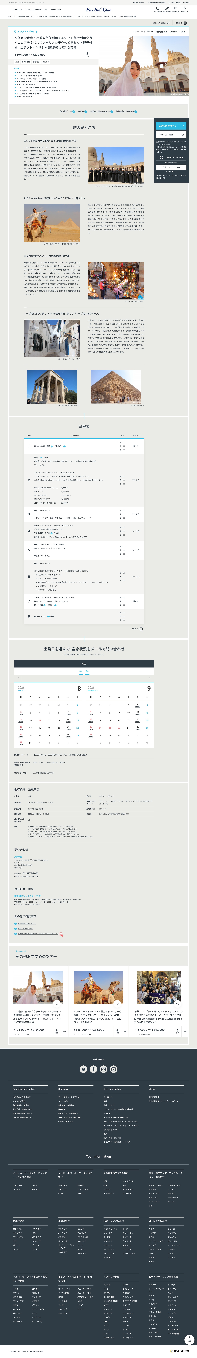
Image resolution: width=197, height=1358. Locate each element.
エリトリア (108, 1309)
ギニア (106, 1326)
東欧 (105, 1101)
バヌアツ (80, 1309)
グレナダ (171, 1285)
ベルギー (171, 1249)
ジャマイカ (172, 1301)
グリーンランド (129, 1253)
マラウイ (126, 1285)
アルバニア (81, 1233)
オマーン (16, 1293)
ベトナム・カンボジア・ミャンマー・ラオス (121, 1126)
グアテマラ (172, 1289)
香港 (105, 1185)
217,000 (137, 722)
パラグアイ (36, 1237)
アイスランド (109, 1253)
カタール (16, 1317)
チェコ (80, 1245)
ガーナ (106, 1322)
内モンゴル (153, 1198)
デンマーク (127, 1237)
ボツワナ (107, 1293)
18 (138, 719)
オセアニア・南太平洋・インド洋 (117, 1142)
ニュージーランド (84, 1293)
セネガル (126, 1309)
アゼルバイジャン (110, 1229)
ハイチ (170, 1293)
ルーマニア (81, 1249)
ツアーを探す (17, 9)
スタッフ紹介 (56, 9)
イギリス (152, 1257)
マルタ (151, 1229)
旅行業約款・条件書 (21, 1105)
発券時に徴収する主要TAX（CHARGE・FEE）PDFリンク (38, 933)
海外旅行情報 (154, 1097)
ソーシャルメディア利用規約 (69, 1118)
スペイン (152, 1253)
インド (61, 1193)
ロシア (125, 1229)
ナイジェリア (128, 1297)
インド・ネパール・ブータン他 (116, 1118)
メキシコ (171, 1309)
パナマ (170, 1317)
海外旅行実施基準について (23, 1118)
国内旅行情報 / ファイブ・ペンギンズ (163, 1101)
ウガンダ (126, 1326)
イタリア (152, 1233)
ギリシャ (35, 1305)
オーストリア (63, 1241)
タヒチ (80, 1301)
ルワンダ (126, 1305)
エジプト (16, 1305)
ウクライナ (127, 1241)
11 (138, 712)
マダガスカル (109, 1338)
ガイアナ (16, 1249)
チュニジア (36, 1297)
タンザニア (127, 1317)
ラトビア (107, 1237)
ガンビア (107, 1317)
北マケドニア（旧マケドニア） (66, 1247)
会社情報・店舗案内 (66, 1105)
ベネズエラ (36, 1229)
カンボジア (17, 1189)
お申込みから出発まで (22, 1097)
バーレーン (17, 1313)
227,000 (20, 722)
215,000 (20, 714)
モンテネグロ (82, 1237)
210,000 (137, 707)
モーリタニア (128, 1338)
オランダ (152, 1245)
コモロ (61, 1297)
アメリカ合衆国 (174, 1334)
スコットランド (174, 1245)
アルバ (151, 1296)
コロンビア (36, 1241)
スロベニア (81, 1241)
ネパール (80, 1185)
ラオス (34, 1185)
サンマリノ (172, 1233)
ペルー (34, 1233)
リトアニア (127, 1249)
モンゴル (171, 1202)
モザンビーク (128, 1289)
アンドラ (171, 1257)
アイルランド (173, 1237)
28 (68, 734)
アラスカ (152, 1285)
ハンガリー (62, 1237)
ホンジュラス (173, 1297)
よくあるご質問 (19, 1101)
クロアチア (62, 1252)
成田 (84, 663)
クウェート (17, 1322)
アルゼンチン (18, 1237)
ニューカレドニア (84, 1289)
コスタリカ (153, 1324)
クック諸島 (62, 1301)
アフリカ (107, 1113)
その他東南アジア (110, 1130)
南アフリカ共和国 (130, 1301)
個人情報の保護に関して (27, 923)
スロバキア (81, 1253)
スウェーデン (128, 1233)
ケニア (106, 1330)
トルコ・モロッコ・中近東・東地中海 (118, 1109)
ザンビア (126, 1330)
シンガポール (128, 1181)
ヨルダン (35, 1289)
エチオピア (108, 1313)
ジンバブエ (127, 1334)
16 (21, 727)
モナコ (151, 1237)
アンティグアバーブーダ (156, 1290)
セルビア (80, 1229)
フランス (171, 1229)
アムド (170, 1189)
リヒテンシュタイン (157, 1241)
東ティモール (128, 1189)
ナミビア (126, 1293)
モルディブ (62, 1309)
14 (68, 719)
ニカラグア (172, 1313)
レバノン (16, 1309)
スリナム (35, 1249)
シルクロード (173, 1198)
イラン (34, 1313)
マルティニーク (174, 1305)
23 (21, 734)
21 (68, 727)
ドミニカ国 (153, 1332)
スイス (170, 1253)
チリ (15, 1241)
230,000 (137, 729)
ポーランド (62, 1233)
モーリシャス (63, 1313)
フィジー (61, 1305)
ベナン (106, 1289)
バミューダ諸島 (155, 1312)
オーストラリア (64, 1289)
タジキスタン (154, 1202)
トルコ (15, 1289)
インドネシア (109, 1193)
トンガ (80, 1305)
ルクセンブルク (155, 1249)
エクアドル (17, 1229)
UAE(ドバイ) (37, 1322)
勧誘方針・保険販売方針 (22, 1109)
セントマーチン (174, 1330)
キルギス (171, 1193)
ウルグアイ (17, 1233)
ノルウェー (127, 1245)
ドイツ (151, 1262)
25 (138, 727)
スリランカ (62, 1189)
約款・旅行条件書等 (25, 928)
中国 (150, 1206)
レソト (106, 1334)
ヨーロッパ (108, 1097)
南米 (105, 1134)
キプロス (35, 1301)
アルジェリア (18, 1301)
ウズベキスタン (174, 1185)
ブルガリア (62, 1229)
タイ (124, 1185)
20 (91, 727)
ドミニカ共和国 (155, 1336)
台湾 (105, 1181)
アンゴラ (107, 1285)
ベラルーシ (108, 1257)
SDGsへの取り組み (65, 1122)
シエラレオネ (128, 1313)
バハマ (151, 1300)
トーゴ (125, 1322)
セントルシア (173, 1326)
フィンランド (109, 1249)
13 (91, 719)
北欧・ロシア (109, 1105)
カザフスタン (154, 1193)
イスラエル (36, 1317)
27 (91, 734)
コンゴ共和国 (109, 1297)
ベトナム (35, 1189)
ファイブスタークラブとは (36, 9)
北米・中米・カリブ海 (112, 1138)
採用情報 (61, 1109)
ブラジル (35, 1245)
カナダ (151, 1320)
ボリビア (16, 1245)
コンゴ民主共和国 (111, 1301)
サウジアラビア (38, 1309)
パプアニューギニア (85, 1297)
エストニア (108, 1241)
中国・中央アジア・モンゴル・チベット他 (120, 1122)
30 (21, 742)
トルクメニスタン (156, 1185)
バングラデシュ (83, 1189)
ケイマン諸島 (63, 1293)
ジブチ (106, 1305)
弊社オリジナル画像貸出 (68, 1113)
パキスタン (62, 1185)
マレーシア (127, 1193)
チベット (152, 1189)
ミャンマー (17, 1185)
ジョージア (108, 1233)
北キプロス (17, 1297)
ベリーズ (152, 1308)
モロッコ (35, 1293)
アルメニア (108, 1245)
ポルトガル (172, 1241)
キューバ (152, 1328)
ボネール (152, 1316)
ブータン (80, 1193)
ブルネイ (107, 1189)
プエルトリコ (173, 1322)
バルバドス (153, 1304)
